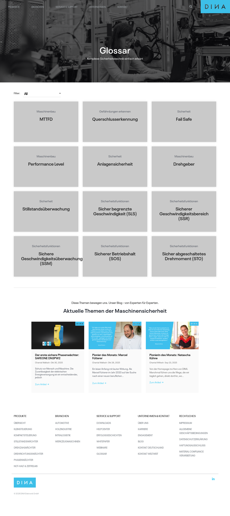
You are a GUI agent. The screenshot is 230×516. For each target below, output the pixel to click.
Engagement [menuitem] (145, 435)
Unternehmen (97, 6)
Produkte (14, 6)
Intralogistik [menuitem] (63, 435)
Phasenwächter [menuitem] (23, 459)
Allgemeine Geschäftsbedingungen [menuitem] (193, 431)
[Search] (190, 6)
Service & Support (66, 6)
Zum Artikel (42, 384)
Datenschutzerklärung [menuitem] (193, 439)
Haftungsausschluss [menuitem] (192, 445)
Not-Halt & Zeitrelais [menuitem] (26, 466)
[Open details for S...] (184, 121)
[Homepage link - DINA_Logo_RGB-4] (25, 485)
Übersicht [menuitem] (20, 422)
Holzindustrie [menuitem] (63, 429)
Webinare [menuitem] (102, 447)
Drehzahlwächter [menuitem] (24, 447)
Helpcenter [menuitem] (103, 429)
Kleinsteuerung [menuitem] (23, 429)
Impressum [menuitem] (185, 422)
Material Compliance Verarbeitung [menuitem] (191, 453)
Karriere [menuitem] (143, 429)
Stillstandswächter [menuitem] (26, 441)
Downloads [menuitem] (104, 422)
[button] (213, 479)
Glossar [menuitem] (102, 453)
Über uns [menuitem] (143, 422)
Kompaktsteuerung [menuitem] (25, 435)
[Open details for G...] (115, 121)
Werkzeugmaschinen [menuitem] (67, 441)
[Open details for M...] (46, 121)
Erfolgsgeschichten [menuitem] (109, 435)
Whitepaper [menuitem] (103, 441)
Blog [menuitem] (141, 441)
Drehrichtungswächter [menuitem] (28, 453)
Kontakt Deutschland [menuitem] (151, 447)
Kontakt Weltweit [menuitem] (148, 453)
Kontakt (122, 6)
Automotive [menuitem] (62, 422)
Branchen (37, 6)
